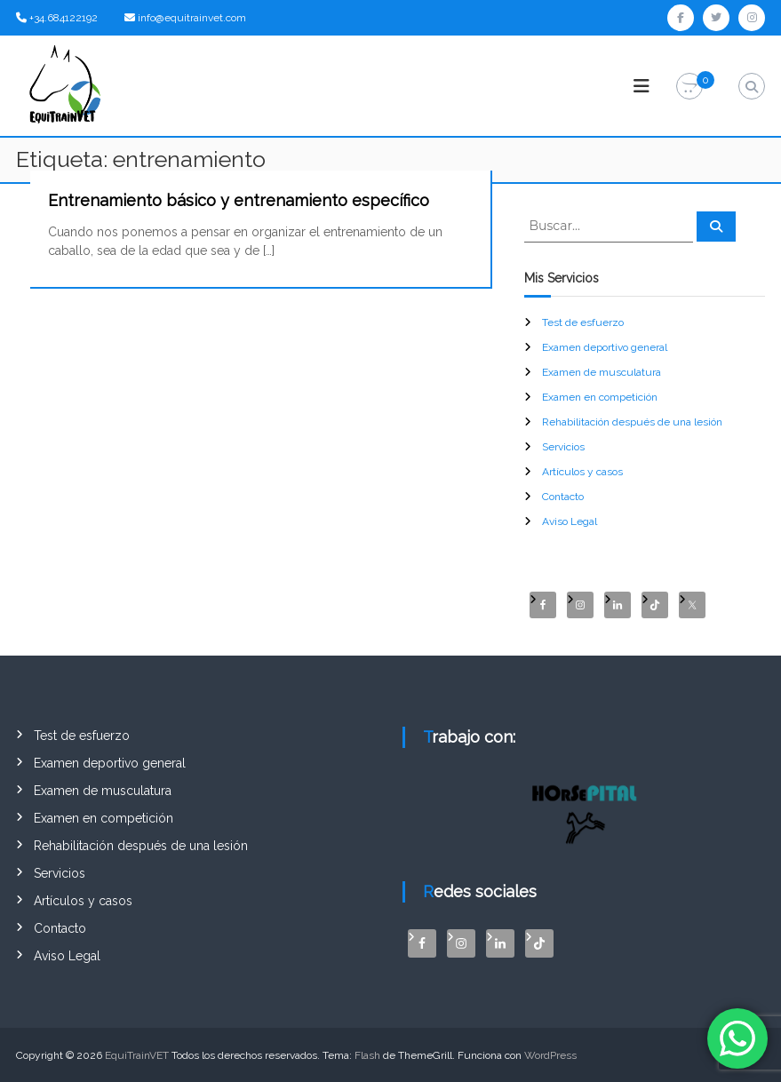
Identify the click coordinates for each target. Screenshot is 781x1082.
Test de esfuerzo (583, 322)
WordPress (550, 1055)
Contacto (563, 496)
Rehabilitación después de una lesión (632, 422)
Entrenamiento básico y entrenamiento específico (238, 200)
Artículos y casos (582, 471)
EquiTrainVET (137, 1055)
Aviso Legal (569, 521)
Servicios (563, 447)
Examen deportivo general (604, 347)
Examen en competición (599, 397)
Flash (367, 1055)
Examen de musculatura (601, 372)
